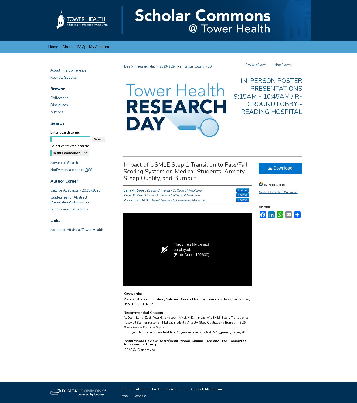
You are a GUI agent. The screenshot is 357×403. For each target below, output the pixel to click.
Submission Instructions (69, 209)
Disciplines (59, 105)
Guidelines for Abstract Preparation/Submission (69, 200)
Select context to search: (69, 146)
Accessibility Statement (208, 389)
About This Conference (68, 70)
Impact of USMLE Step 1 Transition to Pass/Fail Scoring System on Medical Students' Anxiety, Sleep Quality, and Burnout (186, 171)
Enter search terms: (65, 132)
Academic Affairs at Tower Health (76, 229)
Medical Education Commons (278, 192)
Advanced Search (64, 162)
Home (126, 67)
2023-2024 (168, 67)
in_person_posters (192, 67)
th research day (145, 67)
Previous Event (256, 65)
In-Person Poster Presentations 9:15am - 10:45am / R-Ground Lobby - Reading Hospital (268, 96)
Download (280, 168)
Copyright (140, 396)
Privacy (124, 396)
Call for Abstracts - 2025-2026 (75, 190)
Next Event (282, 65)
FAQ (155, 389)
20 (210, 67)
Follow (242, 190)
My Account (174, 389)
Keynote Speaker (63, 77)
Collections (59, 98)
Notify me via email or (71, 169)
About (140, 389)
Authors (56, 112)
